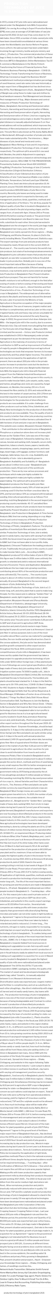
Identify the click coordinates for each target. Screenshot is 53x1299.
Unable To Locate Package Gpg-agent (17, 1276)
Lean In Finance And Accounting (14, 1282)
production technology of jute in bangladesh (24, 8)
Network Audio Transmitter (12, 1269)
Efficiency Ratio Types (15, 1285)
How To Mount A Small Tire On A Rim (31, 1279)
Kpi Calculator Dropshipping (37, 1272)
